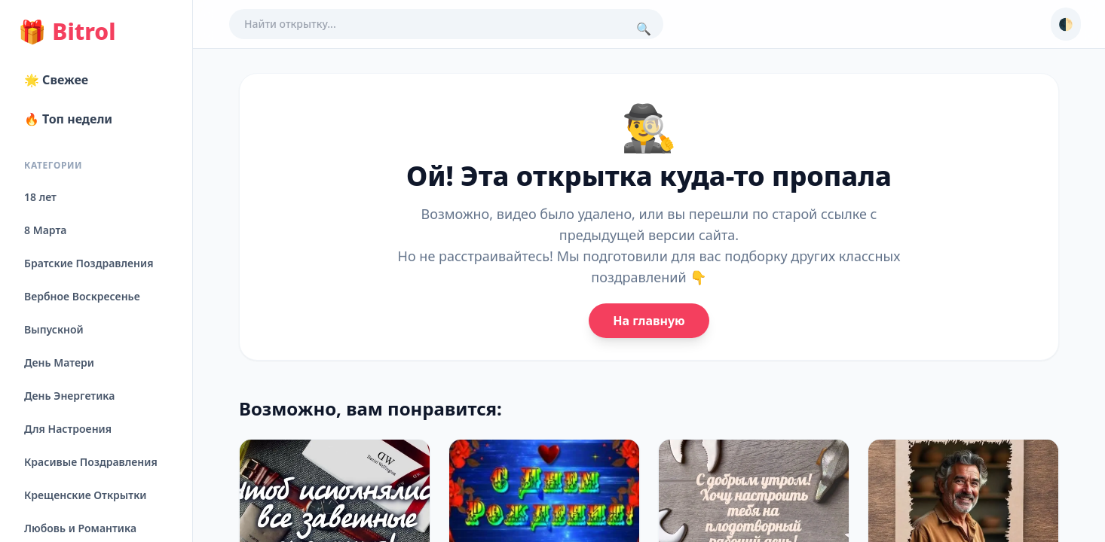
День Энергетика (69, 395)
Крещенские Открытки (85, 495)
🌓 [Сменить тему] (1065, 24)
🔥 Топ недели (68, 119)
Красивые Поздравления (91, 462)
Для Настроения (68, 429)
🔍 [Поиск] (643, 28)
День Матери (59, 362)
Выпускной (54, 329)
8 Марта (45, 230)
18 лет (40, 197)
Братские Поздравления (88, 263)
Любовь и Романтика (80, 528)
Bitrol (66, 31)
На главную (648, 320)
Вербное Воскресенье (82, 296)
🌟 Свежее (56, 80)
